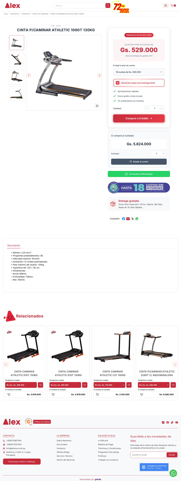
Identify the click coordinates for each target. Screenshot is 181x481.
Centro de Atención (66, 460)
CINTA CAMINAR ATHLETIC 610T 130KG (24, 373)
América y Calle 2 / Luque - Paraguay (17, 453)
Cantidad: (117, 108)
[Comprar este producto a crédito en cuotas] (139, 118)
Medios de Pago (105, 444)
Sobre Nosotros (64, 440)
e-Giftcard (103, 440)
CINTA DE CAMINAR (40, 14)
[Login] (166, 5)
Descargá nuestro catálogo (21, 461)
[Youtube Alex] (176, 421)
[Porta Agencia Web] (98, 479)
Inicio (6, 14)
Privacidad (150, 468)
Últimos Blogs (63, 452)
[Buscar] (107, 5)
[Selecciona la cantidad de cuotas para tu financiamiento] (139, 72)
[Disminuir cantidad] (147, 108)
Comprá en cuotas (12, 380)
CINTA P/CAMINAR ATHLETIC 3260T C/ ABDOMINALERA (157, 373)
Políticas (102, 456)
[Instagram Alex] (163, 421)
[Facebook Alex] (167, 421)
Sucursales (62, 444)
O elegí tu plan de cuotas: (124, 65)
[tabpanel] (90, 268)
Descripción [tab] (13, 245)
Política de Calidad (42, 422)
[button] (6, 364)
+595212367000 (12, 440)
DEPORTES (15, 14)
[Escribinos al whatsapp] (173, 473)
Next (99, 75)
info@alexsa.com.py (14, 448)
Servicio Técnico (65, 456)
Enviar (172, 455)
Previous (28, 75)
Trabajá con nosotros (108, 460)
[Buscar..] (82, 5)
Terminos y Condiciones (109, 448)
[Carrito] (172, 5)
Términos (158, 468)
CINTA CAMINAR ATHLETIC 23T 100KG (113, 373)
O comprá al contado (13, 390)
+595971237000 (12, 444)
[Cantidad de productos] (154, 108)
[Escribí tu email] (154, 455)
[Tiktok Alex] (172, 421)
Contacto (61, 448)
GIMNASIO (26, 14)
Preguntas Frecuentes (108, 452)
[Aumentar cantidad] (161, 108)
